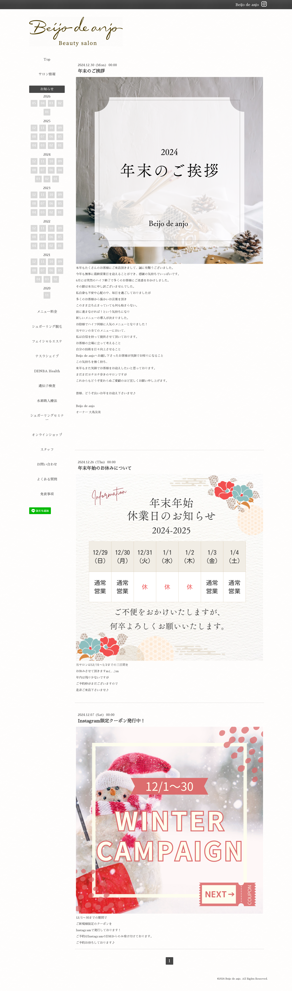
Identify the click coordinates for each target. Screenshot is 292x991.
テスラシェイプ (47, 356)
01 (47, 112)
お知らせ (47, 89)
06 (51, 136)
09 (60, 128)
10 (51, 128)
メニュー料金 (47, 311)
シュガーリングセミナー (47, 418)
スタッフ (47, 449)
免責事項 (47, 494)
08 (34, 136)
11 (43, 128)
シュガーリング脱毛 (47, 326)
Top (47, 59)
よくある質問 (47, 479)
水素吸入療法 (47, 401)
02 (60, 103)
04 (43, 103)
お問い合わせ (47, 464)
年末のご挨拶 (91, 71)
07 (43, 136)
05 (34, 103)
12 (34, 128)
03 (51, 103)
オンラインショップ (47, 435)
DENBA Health (47, 371)
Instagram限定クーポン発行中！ (111, 721)
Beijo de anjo (233, 979)
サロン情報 (47, 74)
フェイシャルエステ (47, 341)
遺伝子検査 (47, 386)
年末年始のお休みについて (105, 468)
